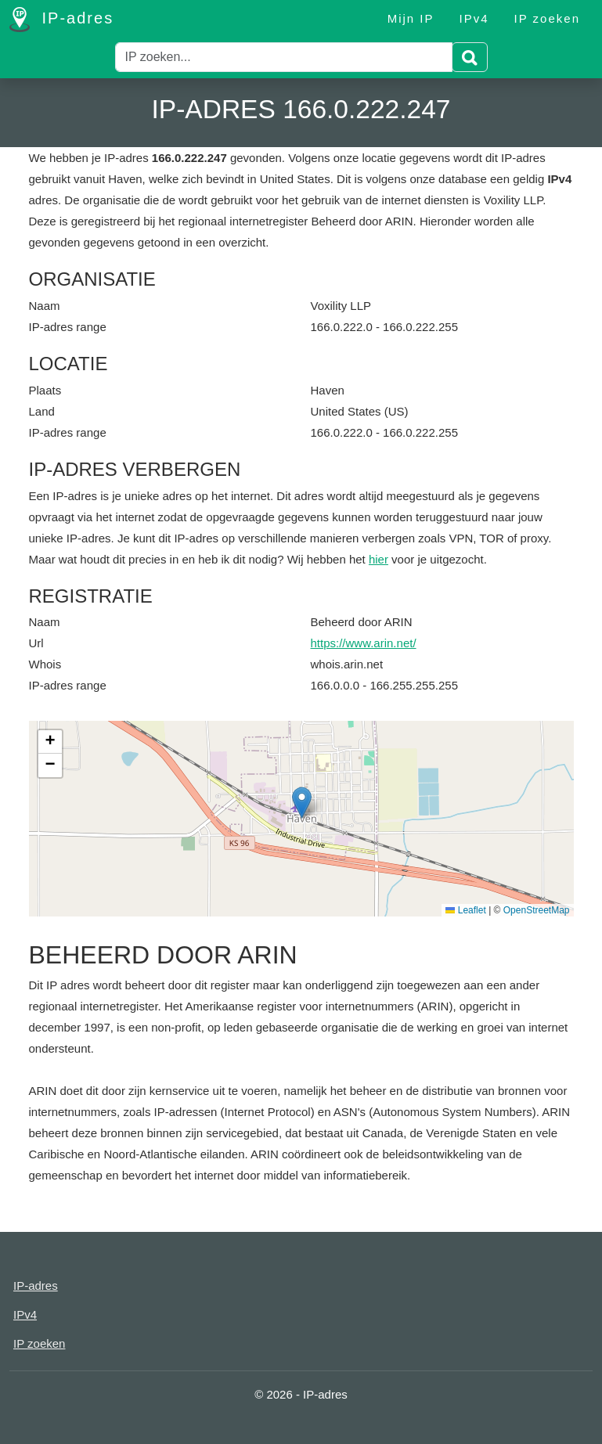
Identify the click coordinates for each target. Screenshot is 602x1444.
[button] (302, 803)
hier (378, 559)
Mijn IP (411, 18)
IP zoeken (547, 18)
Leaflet (465, 910)
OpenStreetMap (536, 910)
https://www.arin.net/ (363, 643)
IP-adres (61, 19)
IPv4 (474, 18)
